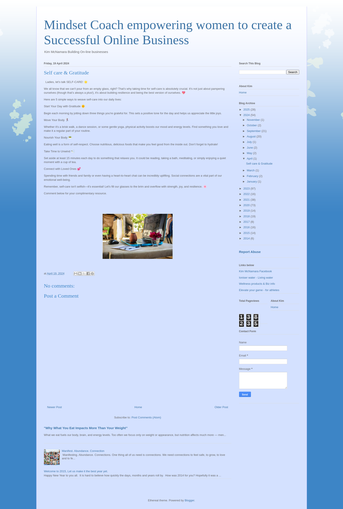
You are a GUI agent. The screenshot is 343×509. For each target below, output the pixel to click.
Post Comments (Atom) (146, 417)
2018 (247, 216)
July (250, 142)
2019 (247, 210)
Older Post (221, 407)
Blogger (189, 500)
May (250, 153)
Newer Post (54, 407)
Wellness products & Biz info (257, 283)
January (252, 181)
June (250, 147)
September (254, 131)
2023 (247, 188)
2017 (247, 221)
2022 (247, 194)
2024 (247, 115)
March (251, 170)
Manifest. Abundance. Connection (83, 451)
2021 (247, 199)
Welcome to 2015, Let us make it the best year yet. (76, 471)
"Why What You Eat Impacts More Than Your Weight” (86, 428)
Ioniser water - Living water (256, 277)
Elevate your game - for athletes (259, 290)
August (251, 136)
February (253, 176)
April (250, 158)
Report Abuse (250, 252)
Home (138, 407)
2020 (247, 205)
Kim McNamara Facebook (255, 271)
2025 (247, 109)
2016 (247, 227)
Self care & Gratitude (259, 163)
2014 (247, 238)
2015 (247, 233)
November (254, 119)
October (252, 125)
